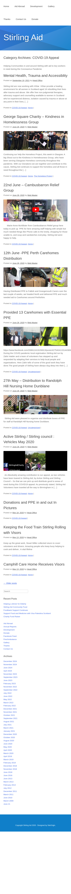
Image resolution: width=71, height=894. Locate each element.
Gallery (51, 6)
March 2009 (8, 801)
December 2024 (10, 661)
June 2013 (7, 779)
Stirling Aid (23, 37)
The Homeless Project (43, 176)
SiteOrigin (51, 825)
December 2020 (10, 734)
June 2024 (7, 668)
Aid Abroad (19, 6)
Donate (35, 19)
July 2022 (7, 693)
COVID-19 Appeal (19, 108)
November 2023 (10, 674)
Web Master (32, 127)
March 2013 (8, 782)
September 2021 (10, 718)
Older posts (10, 583)
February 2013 (9, 785)
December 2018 (10, 766)
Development (36, 6)
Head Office (37, 80)
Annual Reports (9, 627)
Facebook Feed (10, 636)
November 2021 (10, 712)
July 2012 (7, 788)
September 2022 (10, 690)
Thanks (6, 19)
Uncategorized (34, 372)
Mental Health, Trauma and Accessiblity (35, 75)
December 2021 (10, 709)
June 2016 (7, 775)
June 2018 (7, 772)
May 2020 (7, 747)
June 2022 (7, 696)
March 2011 (8, 794)
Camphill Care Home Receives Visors (34, 564)
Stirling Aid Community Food (15, 607)
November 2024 (10, 664)
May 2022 (7, 699)
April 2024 (7, 671)
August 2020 (8, 741)
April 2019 (7, 756)
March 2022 (8, 703)
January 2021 (9, 731)
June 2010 (7, 798)
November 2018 (10, 769)
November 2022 (10, 687)
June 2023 (7, 680)
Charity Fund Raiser (11, 617)
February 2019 (9, 763)
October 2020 (9, 737)
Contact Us (21, 19)
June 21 (6, 804)
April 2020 (7, 750)
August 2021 (8, 722)
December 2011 (10, 791)
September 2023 (10, 677)
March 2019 (8, 759)
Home (6, 6)
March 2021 (8, 728)
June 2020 (7, 744)
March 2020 (8, 753)
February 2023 (9, 684)
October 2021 (9, 715)
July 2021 (7, 725)
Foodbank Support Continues (15, 610)
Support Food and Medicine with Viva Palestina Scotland (27, 613)
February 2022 (9, 706)
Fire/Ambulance (10, 639)
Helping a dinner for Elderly (14, 604)
